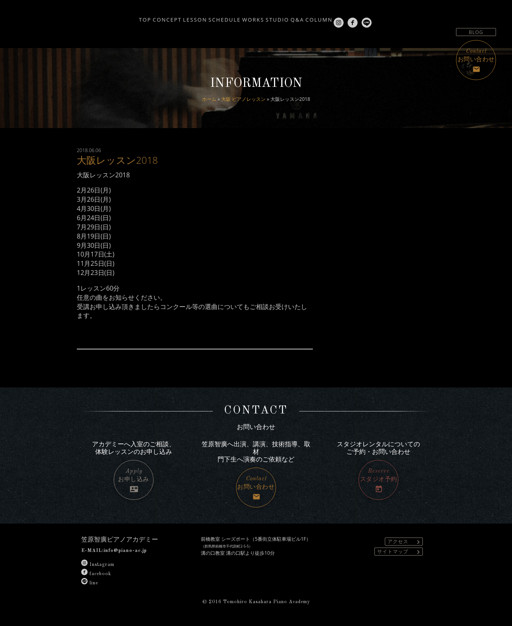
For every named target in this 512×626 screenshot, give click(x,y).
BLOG (476, 32)
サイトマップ (399, 552)
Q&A (314, 17)
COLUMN (346, 17)
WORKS (249, 17)
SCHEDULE (209, 17)
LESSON (169, 17)
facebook (96, 574)
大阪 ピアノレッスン (243, 99)
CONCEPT (130, 17)
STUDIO (284, 17)
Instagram (97, 564)
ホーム (209, 99)
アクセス (405, 542)
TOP (98, 17)
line (89, 583)
